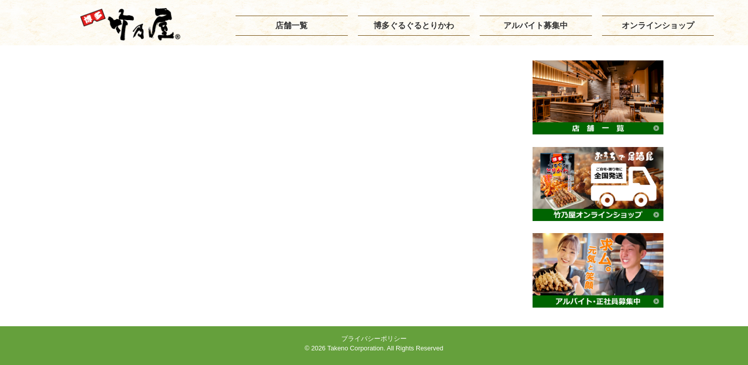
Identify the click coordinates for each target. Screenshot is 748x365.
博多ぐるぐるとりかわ (413, 25)
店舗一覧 (291, 25)
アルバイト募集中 (535, 25)
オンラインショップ (658, 25)
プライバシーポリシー (374, 338)
